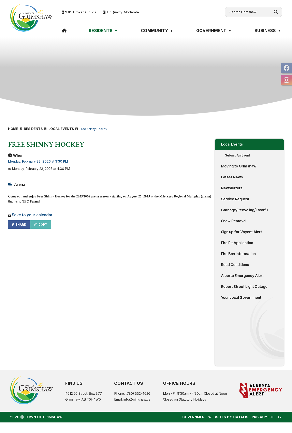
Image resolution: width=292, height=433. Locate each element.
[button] (276, 12)
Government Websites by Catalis (215, 427)
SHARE (94, 228)
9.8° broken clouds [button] (80, 12)
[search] (250, 12)
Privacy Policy (267, 427)
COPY (116, 228)
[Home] (64, 30)
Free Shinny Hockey (93, 129)
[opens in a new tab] (286, 68)
